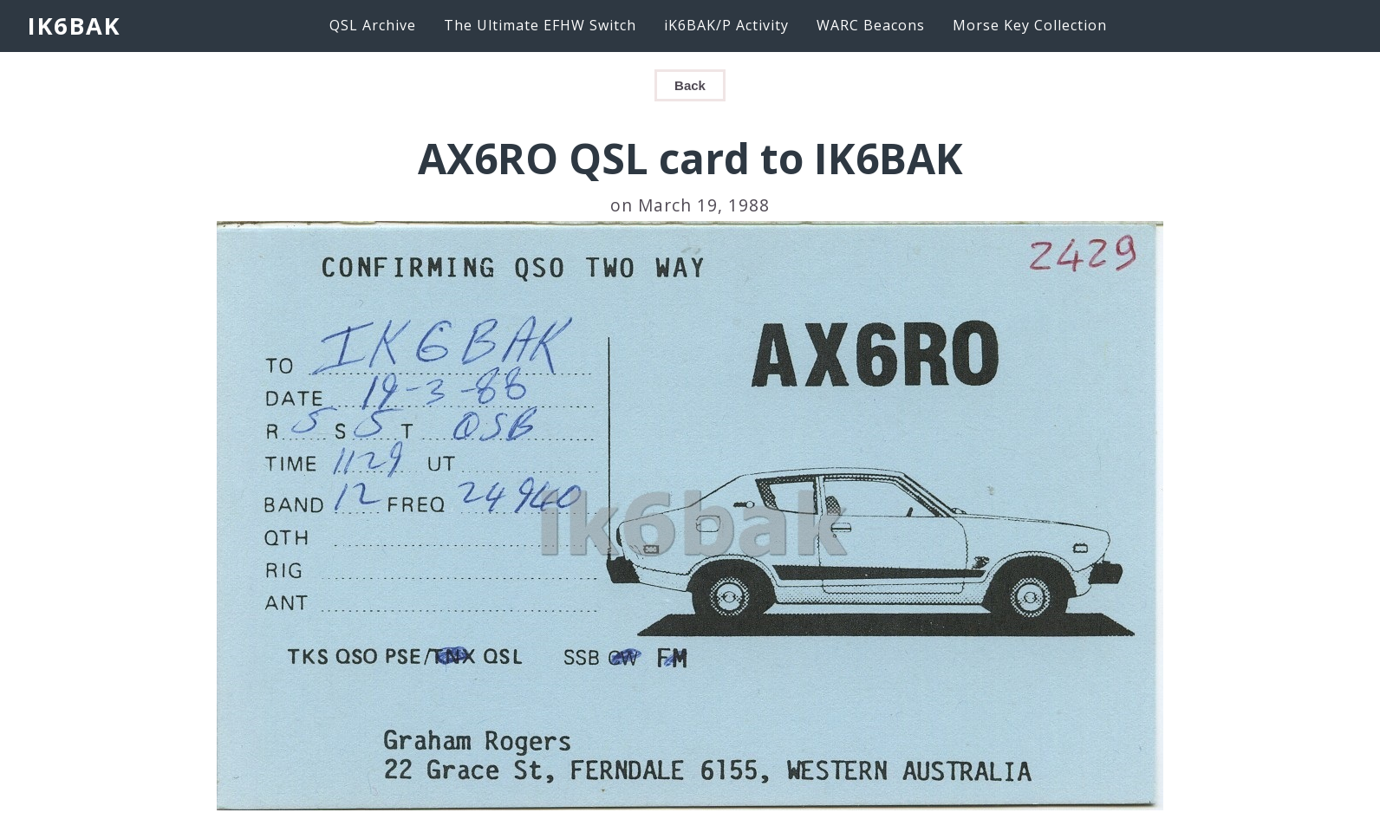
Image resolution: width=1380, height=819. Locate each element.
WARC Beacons (871, 25)
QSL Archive (372, 25)
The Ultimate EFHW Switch (540, 25)
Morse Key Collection (1030, 25)
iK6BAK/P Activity (726, 25)
